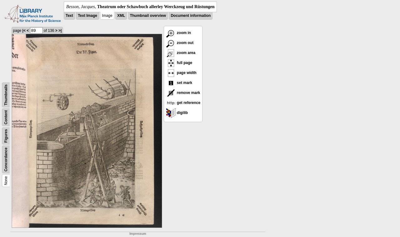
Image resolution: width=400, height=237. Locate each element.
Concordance (6, 159)
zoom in (178, 33)
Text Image (87, 15)
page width (181, 73)
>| (60, 30)
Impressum (137, 233)
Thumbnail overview (148, 15)
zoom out (180, 43)
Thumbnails (6, 94)
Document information (191, 15)
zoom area (181, 53)
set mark (179, 83)
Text (69, 15)
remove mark (183, 93)
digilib (177, 113)
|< (24, 30)
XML (121, 15)
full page (179, 63)
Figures (6, 136)
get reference (183, 103)
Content (6, 117)
